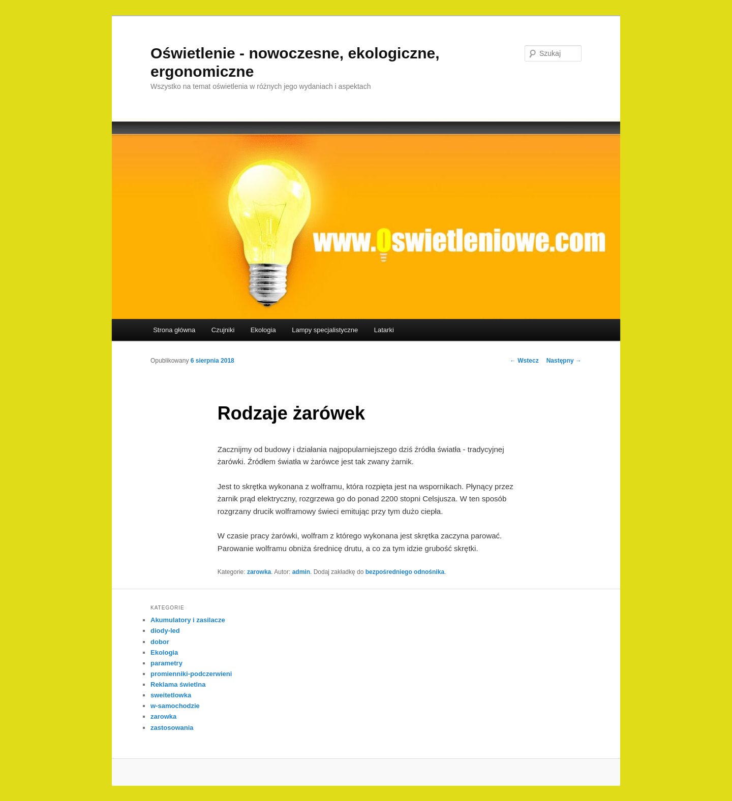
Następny (564, 360)
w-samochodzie (175, 706)
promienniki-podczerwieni (191, 674)
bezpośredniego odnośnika (404, 571)
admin (301, 571)
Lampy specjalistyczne (325, 330)
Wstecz (524, 360)
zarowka (259, 571)
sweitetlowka (170, 695)
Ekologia (263, 330)
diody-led (165, 630)
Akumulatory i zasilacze (187, 620)
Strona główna (174, 330)
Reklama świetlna (177, 684)
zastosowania (172, 727)
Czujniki (223, 330)
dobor (159, 642)
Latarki (384, 330)
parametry (166, 663)
